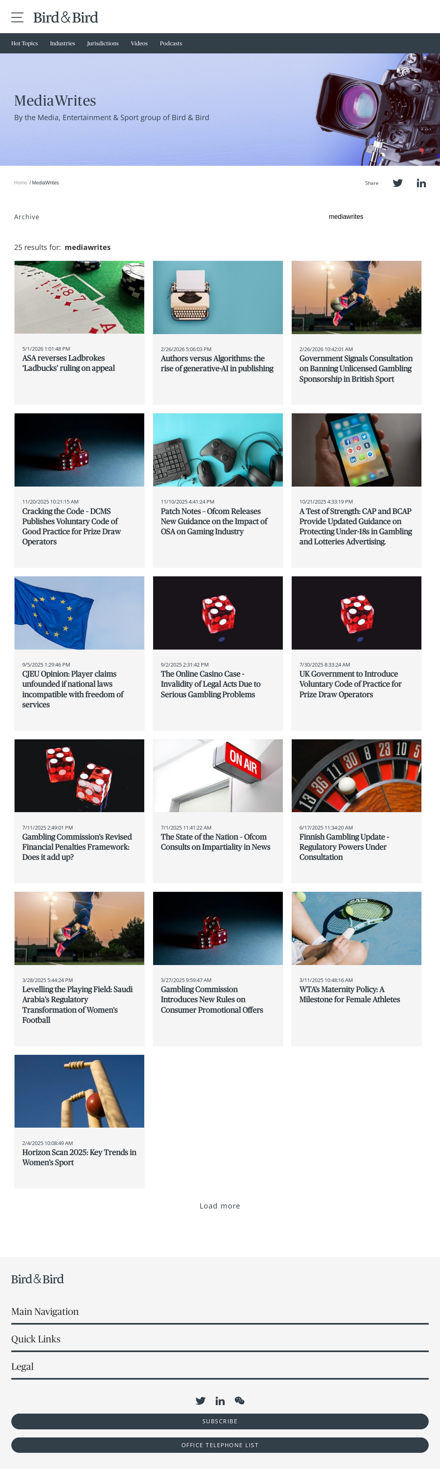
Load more (220, 1206)
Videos (139, 43)
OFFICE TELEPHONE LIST (220, 1445)
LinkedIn (421, 183)
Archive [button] (27, 216)
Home (20, 183)
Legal (22, 1366)
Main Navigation (45, 1311)
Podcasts (171, 43)
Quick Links (36, 1339)
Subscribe (220, 1421)
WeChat (239, 1400)
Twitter (398, 183)
